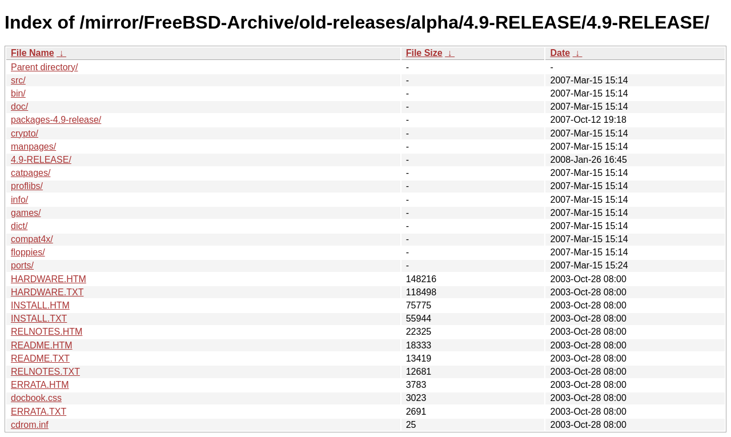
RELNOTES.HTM (46, 331)
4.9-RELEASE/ (41, 160)
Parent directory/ (44, 67)
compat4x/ (32, 239)
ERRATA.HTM (40, 385)
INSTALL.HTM (40, 305)
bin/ (18, 93)
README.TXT (40, 358)
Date (560, 53)
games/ (26, 213)
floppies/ (28, 252)
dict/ (19, 226)
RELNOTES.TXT (45, 371)
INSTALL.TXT (39, 318)
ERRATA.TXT (38, 411)
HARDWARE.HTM (48, 279)
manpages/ (33, 146)
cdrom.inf (30, 425)
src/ (18, 80)
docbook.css (36, 398)
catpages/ (30, 173)
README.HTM (42, 345)
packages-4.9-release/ (56, 120)
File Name (32, 53)
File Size (424, 53)
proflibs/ (27, 186)
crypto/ (24, 133)
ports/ (22, 265)
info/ (19, 200)
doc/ (19, 106)
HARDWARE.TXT (47, 292)
